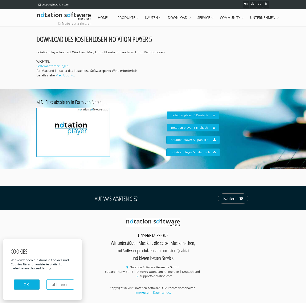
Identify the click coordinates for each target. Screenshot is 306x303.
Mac (59, 75)
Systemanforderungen (52, 66)
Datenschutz (162, 292)
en (246, 3)
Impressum (143, 292)
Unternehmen (262, 17)
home (103, 17)
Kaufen (151, 17)
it (266, 3)
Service (203, 17)
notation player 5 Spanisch (193, 139)
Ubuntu (68, 75)
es (259, 3)
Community (230, 17)
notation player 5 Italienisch (193, 152)
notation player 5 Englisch (193, 127)
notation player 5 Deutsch (193, 115)
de (252, 3)
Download (177, 17)
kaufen (233, 198)
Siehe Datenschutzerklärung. (31, 268)
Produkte (126, 17)
